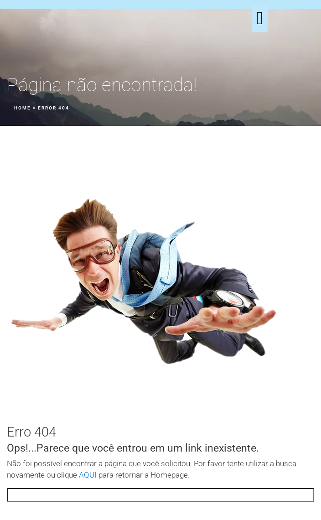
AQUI (88, 475)
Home (22, 107)
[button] (260, 18)
